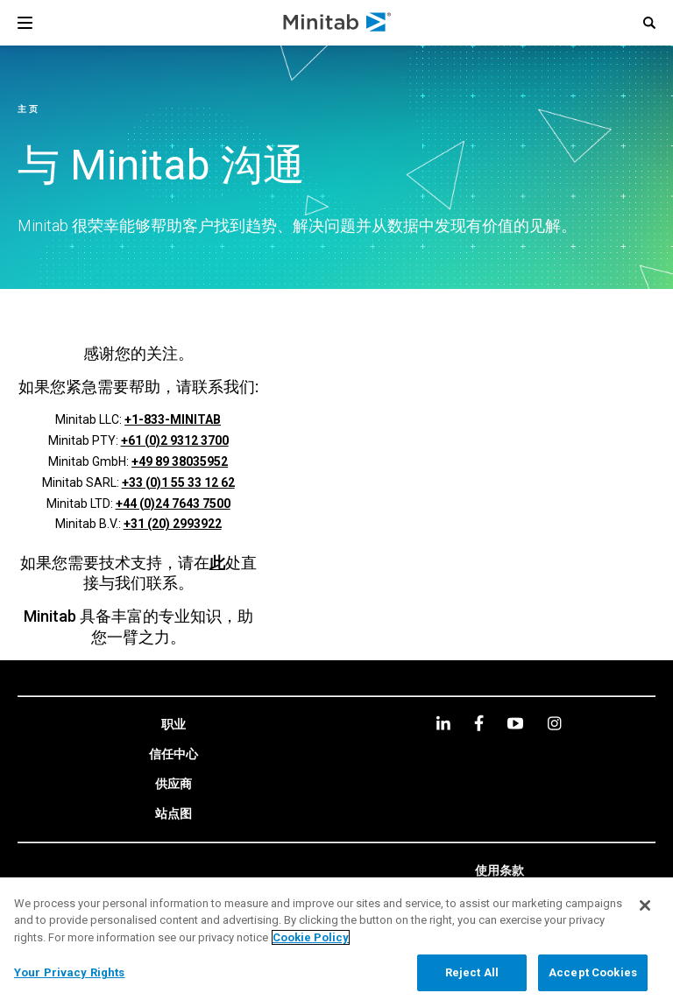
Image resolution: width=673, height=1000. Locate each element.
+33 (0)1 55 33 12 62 (178, 482)
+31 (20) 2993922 (173, 524)
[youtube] (515, 723)
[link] (173, 725)
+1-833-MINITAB (172, 419)
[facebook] (479, 723)
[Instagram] (554, 723)
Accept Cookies (593, 972)
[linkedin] (443, 722)
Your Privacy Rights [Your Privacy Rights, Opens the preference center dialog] (69, 972)
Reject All (472, 972)
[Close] (645, 905)
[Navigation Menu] (25, 23)
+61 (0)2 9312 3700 (175, 440)
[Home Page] (338, 22)
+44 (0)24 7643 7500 (173, 503)
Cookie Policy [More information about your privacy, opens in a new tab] (311, 937)
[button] (649, 23)
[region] (336, 938)
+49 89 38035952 (179, 461)
